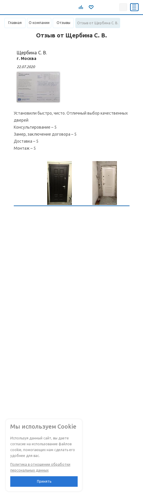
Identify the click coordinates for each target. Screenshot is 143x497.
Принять (44, 481)
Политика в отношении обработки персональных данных (40, 467)
